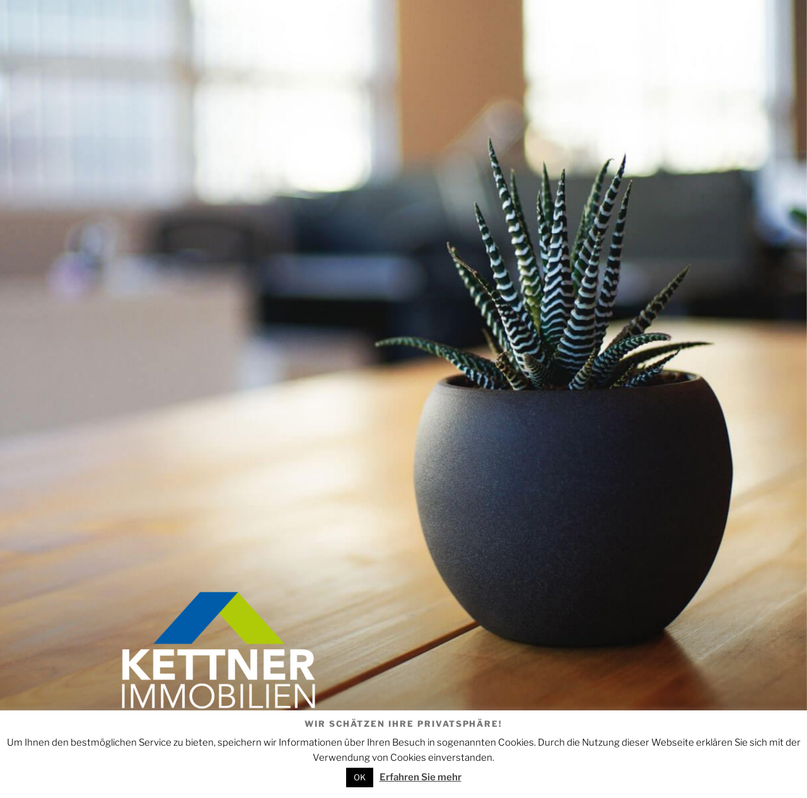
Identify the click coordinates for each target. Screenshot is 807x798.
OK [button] (360, 777)
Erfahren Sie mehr (421, 777)
